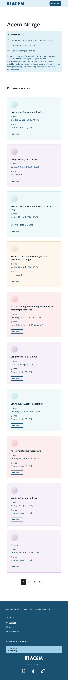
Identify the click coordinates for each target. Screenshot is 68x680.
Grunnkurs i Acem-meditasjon (27, 112)
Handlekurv (14, 632)
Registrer (12, 627)
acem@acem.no (26, 50)
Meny (55, 3)
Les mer (15, 134)
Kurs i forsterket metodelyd (26, 451)
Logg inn (12, 623)
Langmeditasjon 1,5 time (24, 159)
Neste (42, 582)
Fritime (14, 545)
